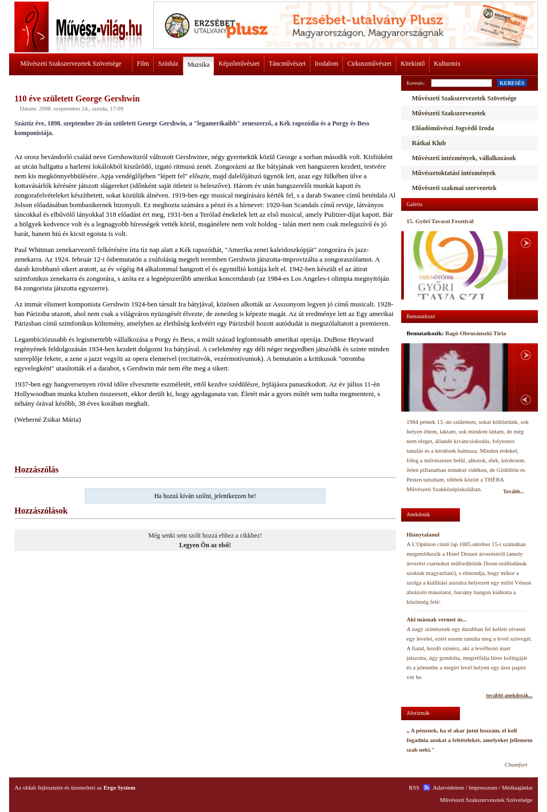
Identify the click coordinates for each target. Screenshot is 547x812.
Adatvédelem (448, 787)
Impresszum (482, 787)
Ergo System (120, 787)
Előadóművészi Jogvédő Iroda (453, 128)
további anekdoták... (509, 695)
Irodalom (326, 63)
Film (143, 63)
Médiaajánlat (517, 787)
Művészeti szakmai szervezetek (454, 188)
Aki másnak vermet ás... (437, 619)
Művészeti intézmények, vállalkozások (464, 158)
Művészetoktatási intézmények (454, 173)
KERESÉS (511, 83)
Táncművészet (287, 63)
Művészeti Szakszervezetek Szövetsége (70, 63)
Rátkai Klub (429, 143)
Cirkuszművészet (369, 63)
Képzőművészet (239, 63)
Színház (168, 63)
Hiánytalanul (423, 534)
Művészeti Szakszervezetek (449, 113)
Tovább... (513, 491)
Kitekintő (413, 63)
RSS (414, 787)
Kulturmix (447, 63)
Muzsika (198, 64)
